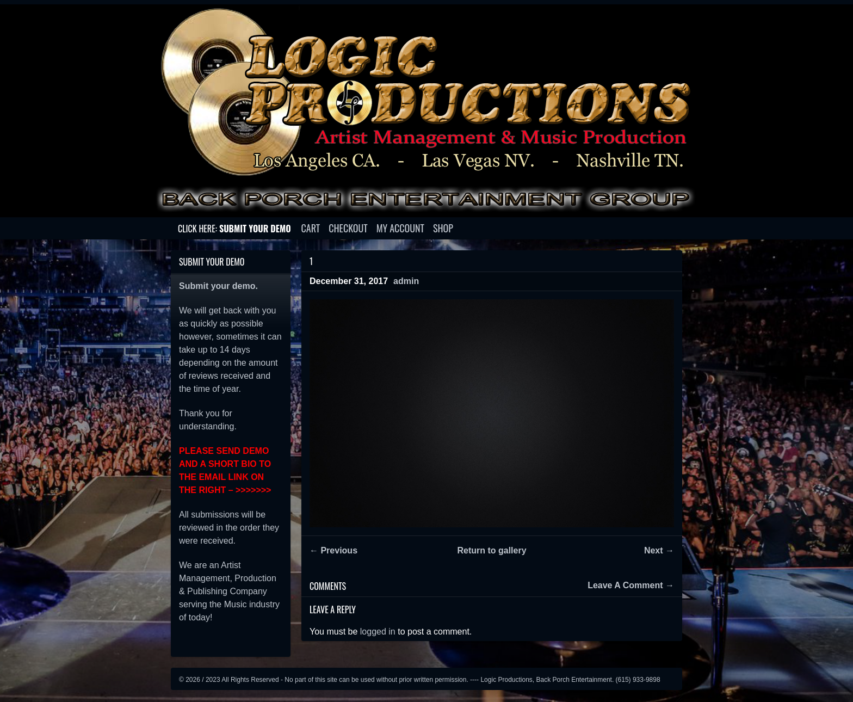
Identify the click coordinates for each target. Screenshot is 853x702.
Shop (443, 228)
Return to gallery (491, 550)
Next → (659, 550)
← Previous (333, 550)
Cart (310, 228)
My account (400, 228)
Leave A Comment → (631, 585)
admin (406, 281)
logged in (377, 631)
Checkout (348, 228)
